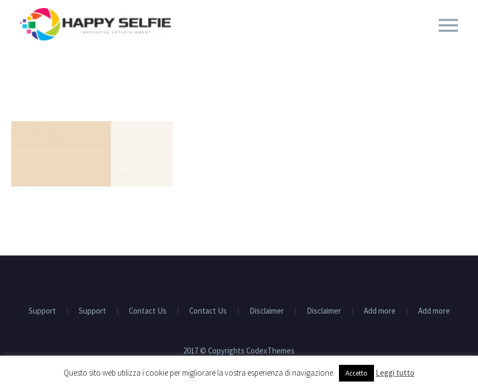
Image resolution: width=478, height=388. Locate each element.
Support (42, 311)
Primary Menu (448, 25)
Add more (380, 311)
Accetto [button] (356, 373)
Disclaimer (267, 311)
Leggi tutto (395, 373)
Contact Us (148, 311)
